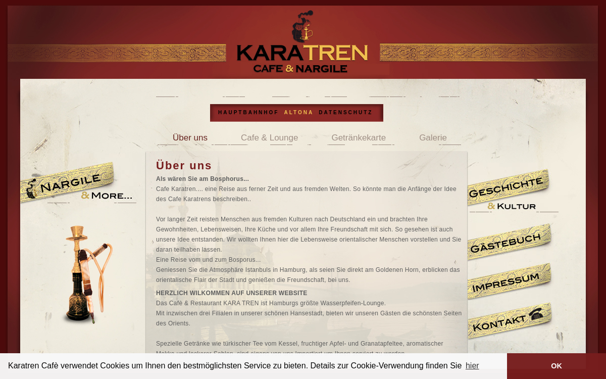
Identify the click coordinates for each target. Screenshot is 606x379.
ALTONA (299, 112)
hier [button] (472, 365)
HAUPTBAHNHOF (248, 112)
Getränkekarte (358, 138)
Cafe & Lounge (269, 138)
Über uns (190, 138)
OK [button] (556, 366)
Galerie (433, 138)
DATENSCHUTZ (346, 112)
